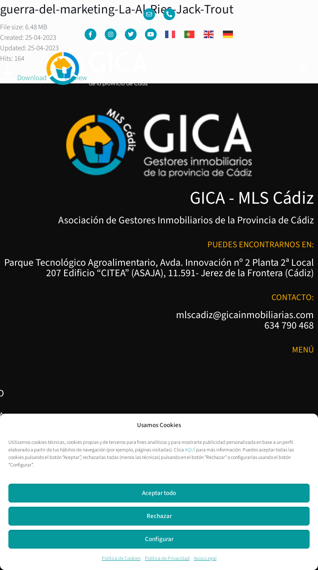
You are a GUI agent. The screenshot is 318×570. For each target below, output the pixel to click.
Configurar (159, 539)
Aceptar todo (159, 493)
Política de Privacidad (167, 558)
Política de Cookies (121, 558)
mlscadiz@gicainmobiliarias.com (245, 315)
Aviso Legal (205, 558)
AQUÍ (190, 449)
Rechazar (159, 516)
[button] (302, 69)
